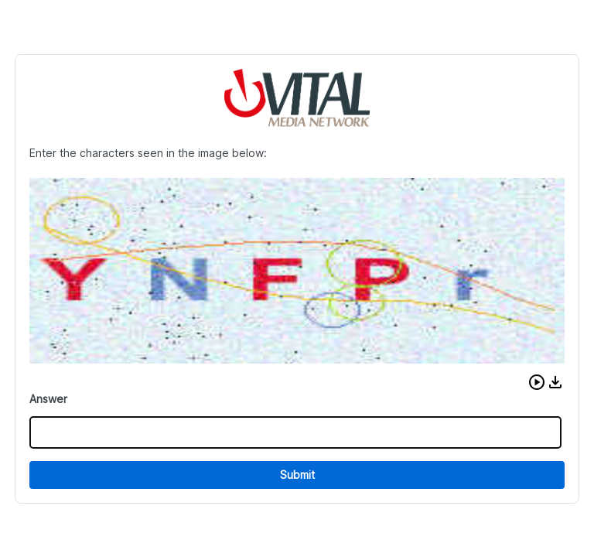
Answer (48, 398)
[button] (536, 382)
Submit (297, 474)
